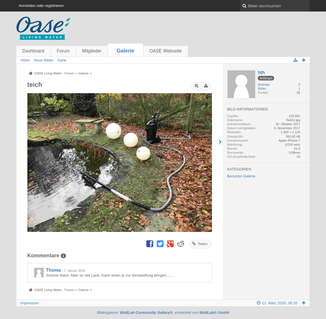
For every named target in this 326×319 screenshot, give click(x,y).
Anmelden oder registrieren (41, 5)
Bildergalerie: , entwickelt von (163, 312)
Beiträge (264, 84)
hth (261, 72)
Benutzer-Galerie (241, 176)
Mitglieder (92, 50)
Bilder (262, 88)
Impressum (29, 303)
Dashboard (33, 50)
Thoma (53, 270)
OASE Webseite (165, 50)
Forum (63, 50)
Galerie (125, 51)
